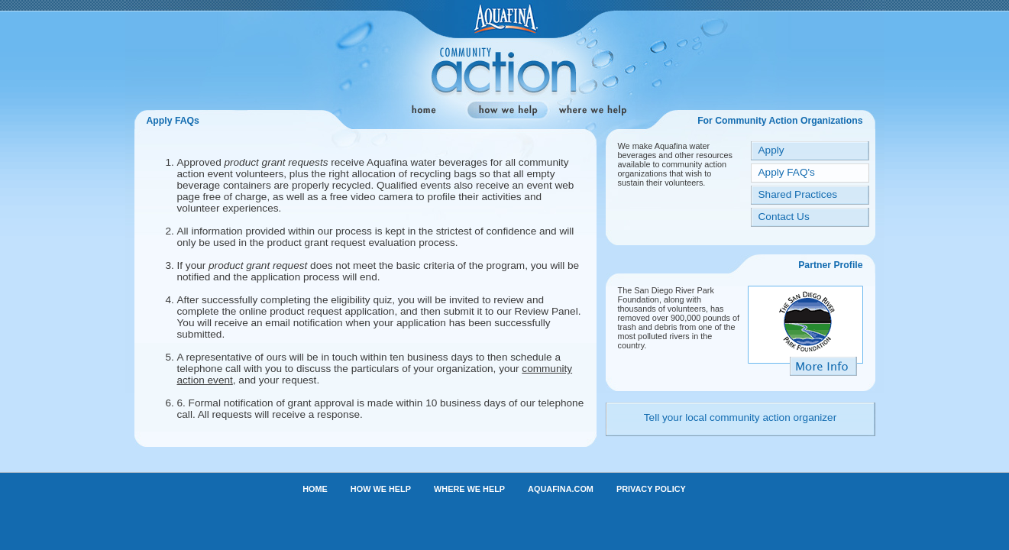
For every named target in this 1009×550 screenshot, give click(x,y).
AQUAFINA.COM (560, 488)
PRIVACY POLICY (651, 488)
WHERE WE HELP (469, 488)
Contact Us (784, 216)
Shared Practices (798, 194)
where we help (592, 110)
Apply (771, 150)
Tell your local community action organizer (740, 417)
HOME (315, 488)
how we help (507, 110)
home (421, 110)
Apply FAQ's (786, 172)
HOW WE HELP (381, 488)
